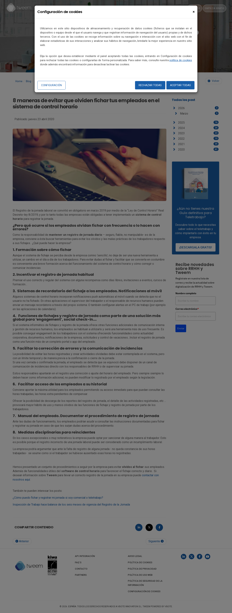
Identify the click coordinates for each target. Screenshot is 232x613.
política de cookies (180, 60)
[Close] (194, 12)
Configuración (51, 85)
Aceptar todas (180, 85)
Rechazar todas (150, 85)
